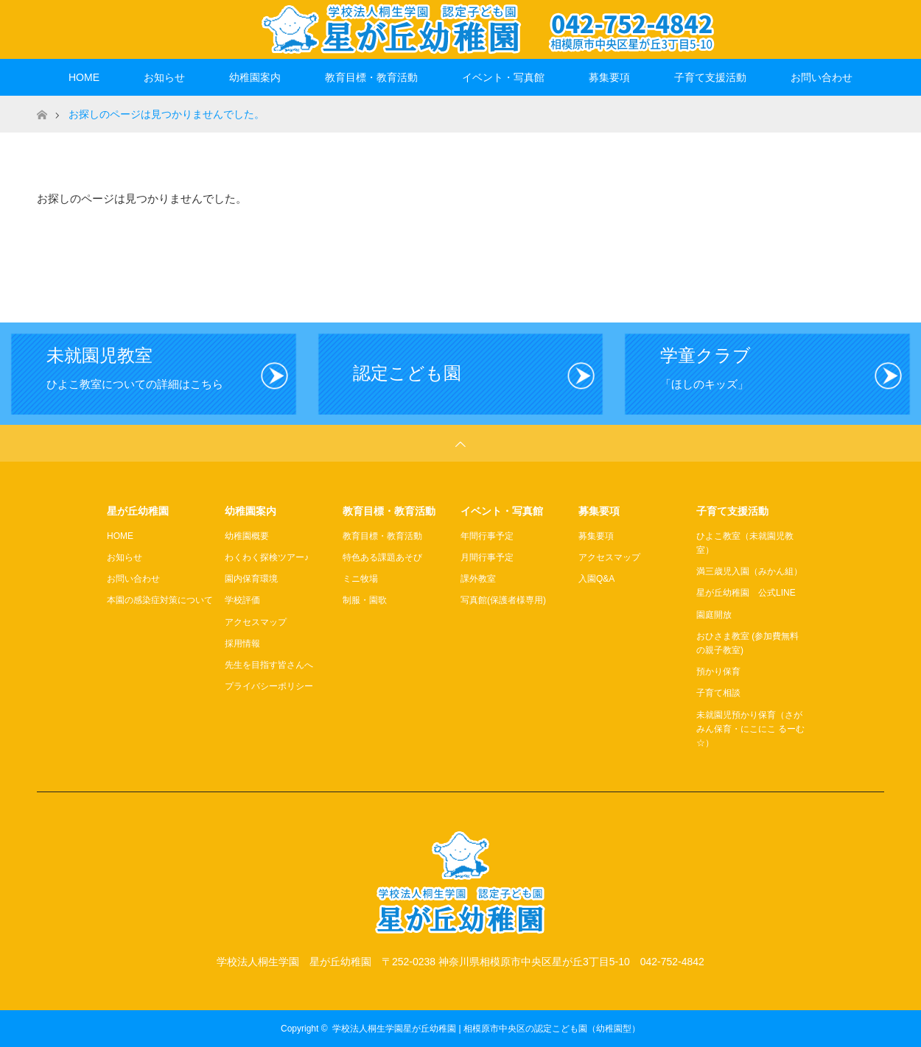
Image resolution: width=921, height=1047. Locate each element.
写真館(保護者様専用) (503, 600)
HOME (84, 77)
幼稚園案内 (255, 77)
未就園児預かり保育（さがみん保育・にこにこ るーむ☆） (750, 729)
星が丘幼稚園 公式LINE (746, 593)
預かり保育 (718, 671)
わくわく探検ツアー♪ (267, 557)
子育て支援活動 (710, 77)
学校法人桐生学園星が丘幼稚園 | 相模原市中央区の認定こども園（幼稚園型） (486, 1028)
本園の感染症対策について (160, 600)
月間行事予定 (487, 557)
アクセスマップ (256, 622)
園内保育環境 (251, 579)
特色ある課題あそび (382, 557)
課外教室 (478, 579)
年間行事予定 (487, 536)
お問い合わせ (821, 77)
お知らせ (164, 77)
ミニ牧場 (360, 579)
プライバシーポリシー (269, 686)
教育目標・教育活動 (371, 77)
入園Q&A (596, 579)
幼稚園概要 (247, 536)
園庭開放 (714, 615)
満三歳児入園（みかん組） (749, 571)
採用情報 (242, 643)
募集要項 (609, 77)
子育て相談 (718, 693)
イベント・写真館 (503, 77)
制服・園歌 (365, 600)
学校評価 (242, 600)
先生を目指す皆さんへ (269, 665)
